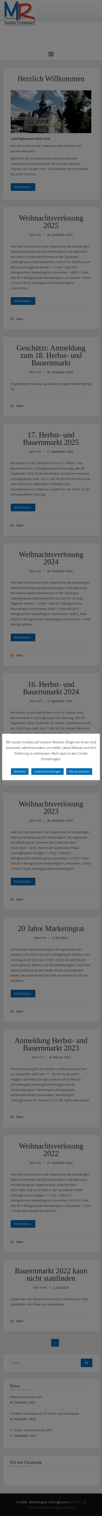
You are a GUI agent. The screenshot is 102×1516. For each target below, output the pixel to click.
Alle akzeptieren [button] (79, 771)
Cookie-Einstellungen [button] (47, 771)
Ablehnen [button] (20, 771)
